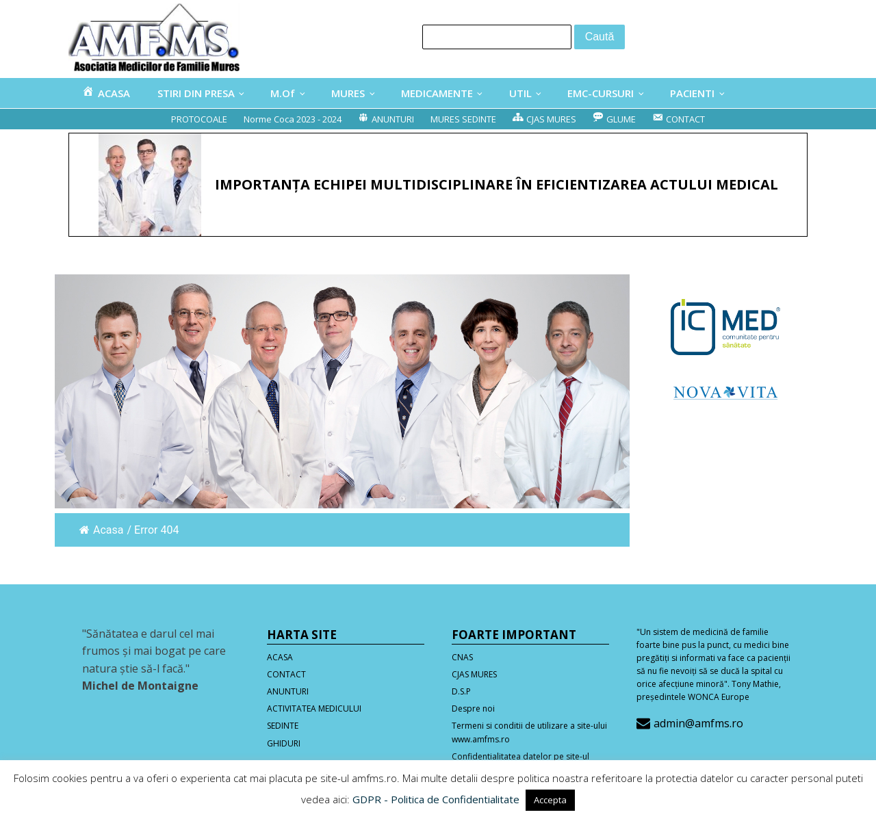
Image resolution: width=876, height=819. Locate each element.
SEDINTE (282, 725)
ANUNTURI (288, 691)
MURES (348, 93)
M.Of (282, 93)
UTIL (520, 93)
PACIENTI (692, 93)
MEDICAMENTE (437, 93)
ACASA (280, 657)
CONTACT (286, 674)
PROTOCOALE (199, 119)
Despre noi (473, 708)
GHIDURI (283, 743)
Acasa (101, 529)
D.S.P (461, 691)
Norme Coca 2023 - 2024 (293, 119)
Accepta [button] (550, 800)
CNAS (462, 657)
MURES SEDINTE (463, 119)
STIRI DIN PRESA (196, 93)
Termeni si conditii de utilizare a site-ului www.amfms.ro (529, 732)
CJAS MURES (474, 674)
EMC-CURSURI (600, 93)
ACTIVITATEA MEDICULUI (314, 708)
